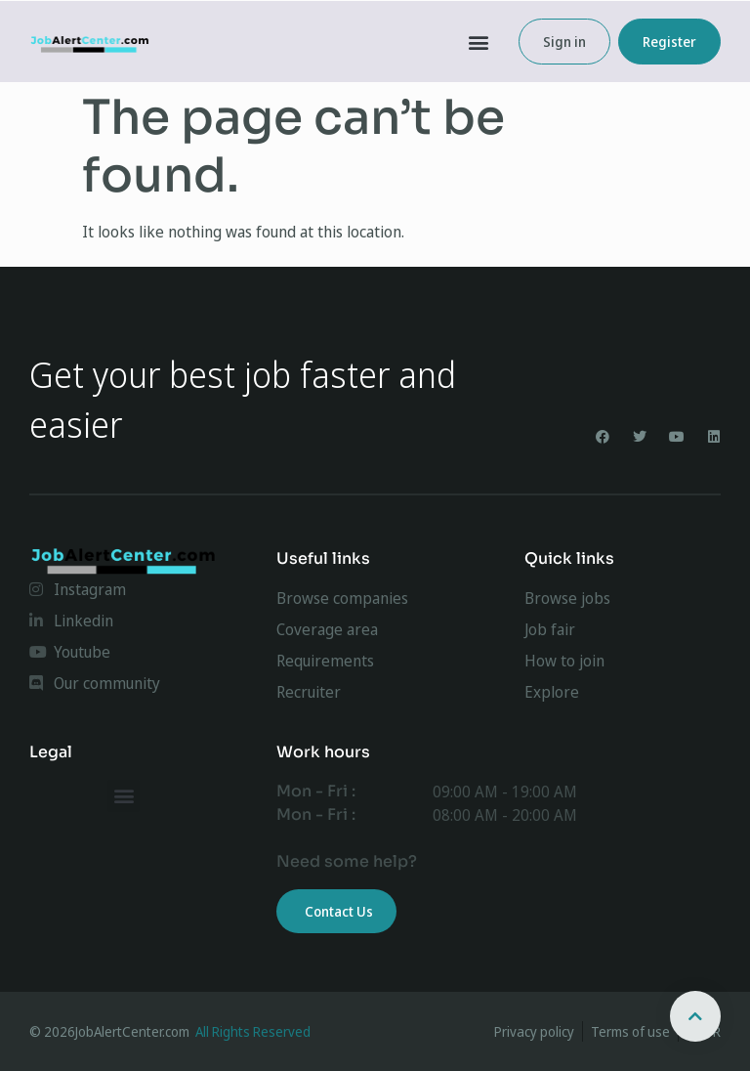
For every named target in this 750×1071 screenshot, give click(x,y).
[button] (479, 41)
